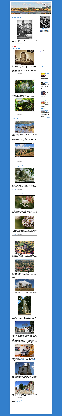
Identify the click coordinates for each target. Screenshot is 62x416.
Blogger (37, 411)
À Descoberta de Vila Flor (44, 72)
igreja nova (33, 359)
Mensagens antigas (34, 400)
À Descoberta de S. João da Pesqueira (47, 111)
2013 (41, 51)
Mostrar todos (48, 117)
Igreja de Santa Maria (31, 317)
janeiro (42, 50)
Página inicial (22, 400)
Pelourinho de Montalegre (17, 17)
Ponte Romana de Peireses (18, 78)
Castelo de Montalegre (17, 48)
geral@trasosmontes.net (45, 28)
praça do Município (22, 359)
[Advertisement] (45, 58)
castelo (24, 292)
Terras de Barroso (16, 119)
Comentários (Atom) (17, 401)
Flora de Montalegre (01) (17, 194)
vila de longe (30, 360)
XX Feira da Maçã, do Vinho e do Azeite (47, 101)
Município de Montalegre (44, 66)
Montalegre (14, 239)
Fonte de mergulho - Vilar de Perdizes (21, 166)
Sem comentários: (14, 73)
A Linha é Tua (43, 81)
